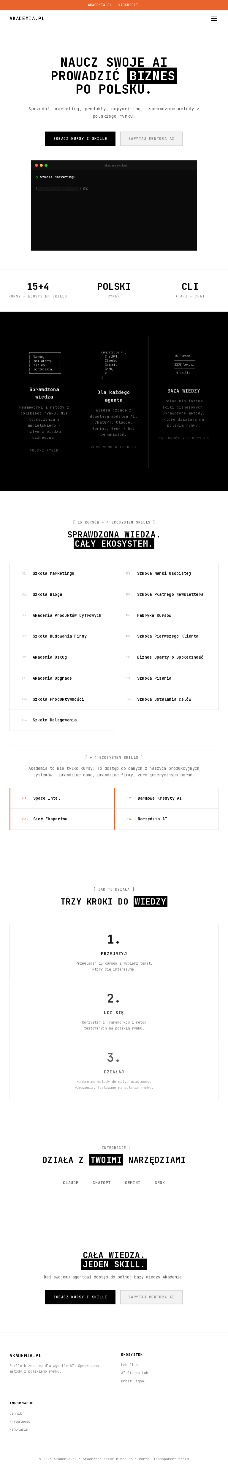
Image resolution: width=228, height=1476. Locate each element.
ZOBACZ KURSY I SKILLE (80, 138)
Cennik (16, 1413)
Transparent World (171, 1459)
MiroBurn (124, 1459)
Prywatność (20, 1421)
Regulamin (19, 1429)
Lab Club (129, 1365)
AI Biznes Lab (134, 1373)
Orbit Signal (133, 1381)
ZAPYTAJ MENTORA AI (152, 138)
